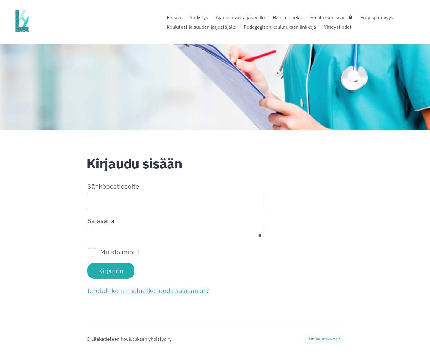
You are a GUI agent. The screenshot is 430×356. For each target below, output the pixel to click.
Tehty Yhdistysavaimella (323, 339)
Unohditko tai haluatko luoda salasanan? (148, 290)
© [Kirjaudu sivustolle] (89, 339)
